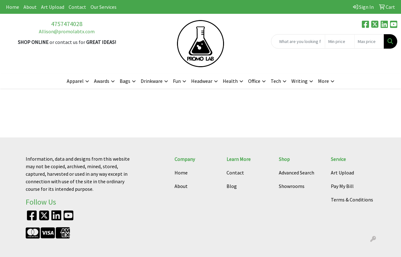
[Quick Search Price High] (369, 41)
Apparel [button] (75, 81)
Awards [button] (101, 81)
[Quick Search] (298, 41)
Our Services (104, 7)
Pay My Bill (342, 186)
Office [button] (254, 81)
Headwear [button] (201, 81)
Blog (232, 186)
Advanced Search (296, 172)
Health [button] (230, 81)
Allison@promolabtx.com (67, 31)
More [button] (323, 81)
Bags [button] (125, 81)
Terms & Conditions (352, 199)
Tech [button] (276, 81)
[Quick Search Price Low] (340, 41)
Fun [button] (177, 81)
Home (12, 7)
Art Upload (52, 7)
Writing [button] (299, 81)
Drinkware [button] (152, 81)
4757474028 (66, 24)
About (30, 7)
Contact (77, 7)
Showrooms (292, 186)
